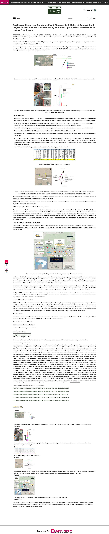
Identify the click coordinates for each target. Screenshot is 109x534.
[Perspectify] (6, 265)
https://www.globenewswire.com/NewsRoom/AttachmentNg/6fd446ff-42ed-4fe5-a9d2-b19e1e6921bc (40, 394)
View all (105, 2)
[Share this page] (93, 18)
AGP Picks (4, 2)
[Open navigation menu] (16, 18)
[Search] (76, 18)
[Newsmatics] (6, 272)
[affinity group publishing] (6, 269)
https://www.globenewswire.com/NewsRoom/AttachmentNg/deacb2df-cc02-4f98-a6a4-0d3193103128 (41, 388)
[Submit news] (6, 262)
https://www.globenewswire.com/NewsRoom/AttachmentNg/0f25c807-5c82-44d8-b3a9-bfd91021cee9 (41, 391)
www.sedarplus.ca (75, 382)
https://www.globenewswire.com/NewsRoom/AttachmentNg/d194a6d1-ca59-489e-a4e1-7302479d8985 (41, 397)
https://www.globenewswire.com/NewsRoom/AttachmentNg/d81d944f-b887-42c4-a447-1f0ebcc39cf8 (41, 400)
